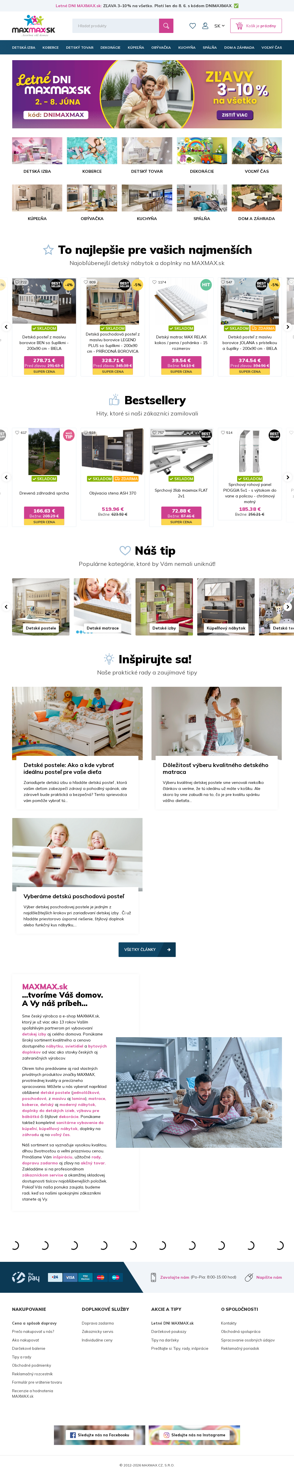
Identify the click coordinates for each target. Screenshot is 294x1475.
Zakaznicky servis (97, 1331)
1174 (162, 282)
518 (92, 432)
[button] (6, 327)
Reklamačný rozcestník (32, 1374)
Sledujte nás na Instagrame (198, 1435)
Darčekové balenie (28, 1348)
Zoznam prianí (193, 26)
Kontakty (229, 1323)
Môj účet (205, 26)
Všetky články (140, 949)
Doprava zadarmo (98, 1323)
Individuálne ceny (97, 1340)
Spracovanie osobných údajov (248, 1340)
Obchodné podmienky (31, 1365)
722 (24, 282)
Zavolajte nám (174, 1277)
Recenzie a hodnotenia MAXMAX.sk (32, 1393)
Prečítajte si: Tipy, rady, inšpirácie (179, 1348)
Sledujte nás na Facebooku (103, 1435)
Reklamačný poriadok (240, 1348)
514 (229, 432)
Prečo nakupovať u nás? (33, 1331)
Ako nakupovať (25, 1340)
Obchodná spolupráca (240, 1331)
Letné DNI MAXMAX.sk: (79, 5)
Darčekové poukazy (168, 1331)
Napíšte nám (269, 1277)
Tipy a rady (21, 1357)
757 (161, 432)
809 (92, 282)
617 (24, 432)
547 (229, 282)
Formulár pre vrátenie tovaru (37, 1382)
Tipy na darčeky (165, 1340)
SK (217, 26)
